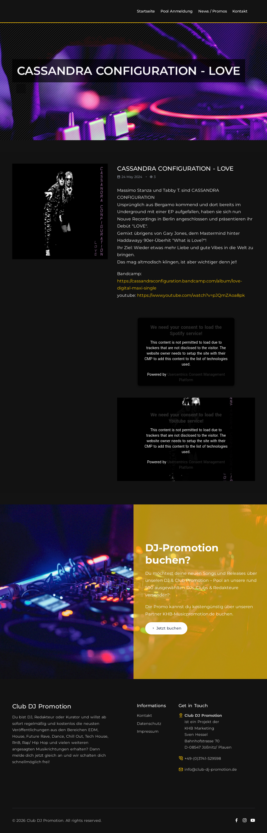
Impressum (147, 731)
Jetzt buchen (166, 628)
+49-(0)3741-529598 (203, 758)
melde (18, 755)
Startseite (146, 11)
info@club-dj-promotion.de (211, 769)
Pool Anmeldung (177, 11)
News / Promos (212, 11)
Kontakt (239, 11)
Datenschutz (149, 723)
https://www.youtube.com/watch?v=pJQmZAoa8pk (191, 295)
